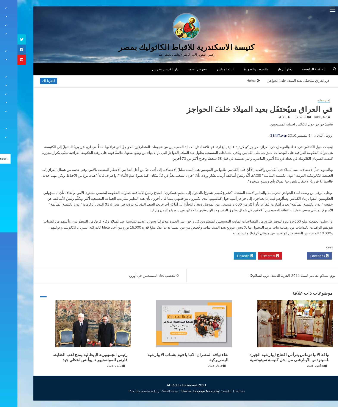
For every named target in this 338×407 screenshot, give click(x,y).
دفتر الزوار (267, 69)
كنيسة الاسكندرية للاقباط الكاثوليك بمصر (169, 47)
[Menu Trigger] (315, 9)
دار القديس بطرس (148, 69)
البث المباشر (208, 69)
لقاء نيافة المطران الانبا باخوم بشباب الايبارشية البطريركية (170, 357)
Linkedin (227, 256)
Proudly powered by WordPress (136, 391)
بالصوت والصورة (238, 69)
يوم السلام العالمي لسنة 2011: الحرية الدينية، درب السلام (276, 275)
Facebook (302, 256)
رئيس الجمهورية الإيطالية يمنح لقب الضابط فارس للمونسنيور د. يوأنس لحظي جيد (72, 357)
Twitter (277, 256)
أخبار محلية (306, 100)
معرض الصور (180, 69)
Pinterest (252, 256)
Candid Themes (215, 391)
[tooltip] (4, 39)
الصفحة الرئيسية (296, 69)
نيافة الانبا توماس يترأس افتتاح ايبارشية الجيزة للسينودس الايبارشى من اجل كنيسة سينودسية (272, 357)
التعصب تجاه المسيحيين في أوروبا (135, 275)
